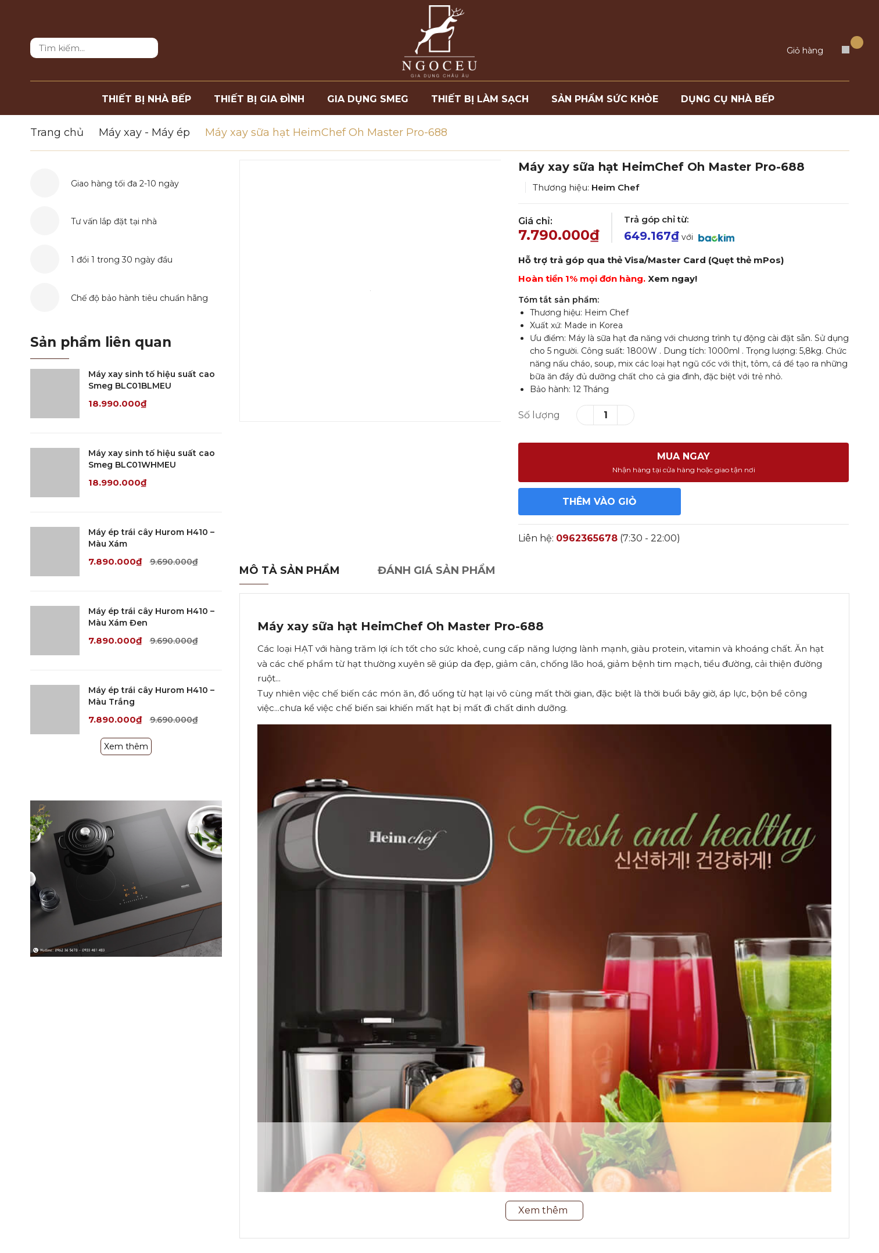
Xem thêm (126, 746)
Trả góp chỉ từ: (656, 219)
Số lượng (539, 415)
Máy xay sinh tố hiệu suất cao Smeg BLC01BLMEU (151, 380)
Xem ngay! (672, 278)
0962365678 (587, 538)
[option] (370, 291)
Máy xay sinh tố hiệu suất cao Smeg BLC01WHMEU (151, 459)
